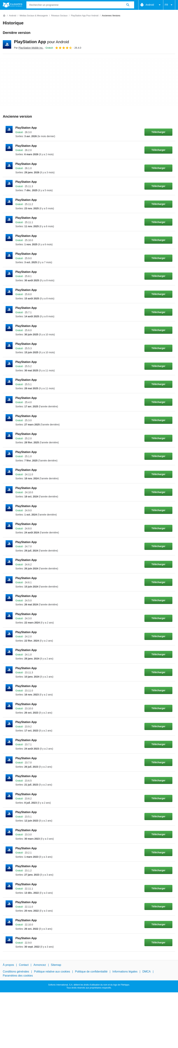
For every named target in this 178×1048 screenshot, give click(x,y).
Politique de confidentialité (91, 971)
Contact (24, 964)
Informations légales (124, 971)
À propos (8, 964)
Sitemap (56, 964)
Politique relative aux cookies (52, 971)
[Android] (12, 15)
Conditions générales (16, 971)
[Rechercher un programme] (127, 4)
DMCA (146, 971)
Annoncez (40, 964)
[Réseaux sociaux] (59, 15)
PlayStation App (41, 41)
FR (169, 5)
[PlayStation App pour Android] (84, 15)
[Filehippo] (12, 5)
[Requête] (80, 4)
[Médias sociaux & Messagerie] (34, 15)
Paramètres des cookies (18, 975)
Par (28, 47)
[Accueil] (4, 15)
